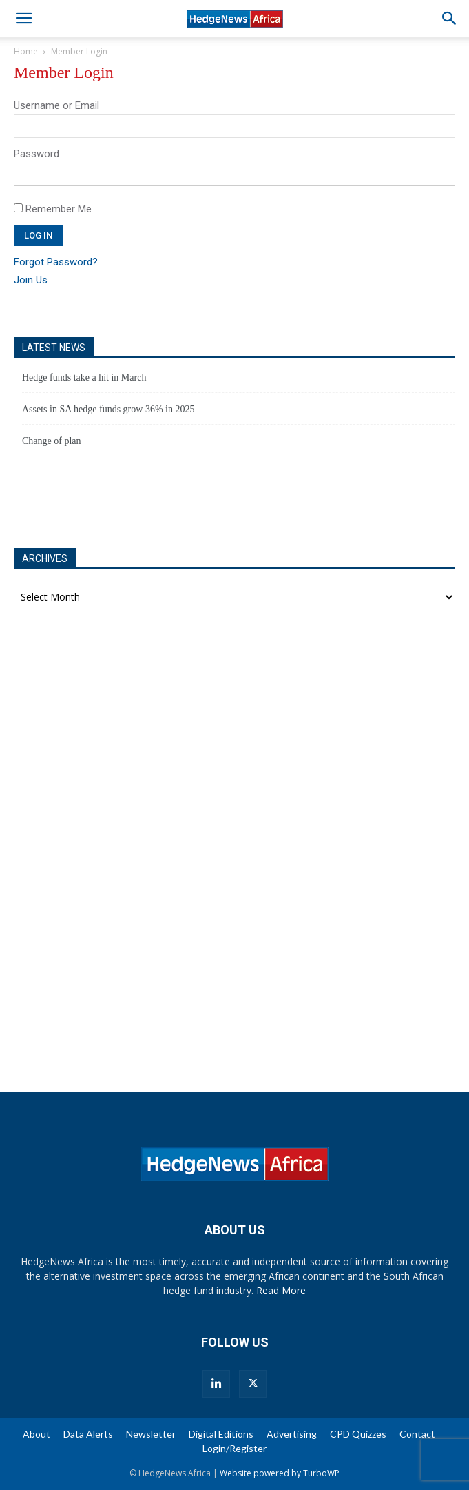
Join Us (31, 280)
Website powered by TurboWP (280, 1473)
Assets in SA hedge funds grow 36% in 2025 (108, 409)
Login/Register (234, 1448)
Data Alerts (88, 1434)
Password (36, 154)
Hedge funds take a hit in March (84, 377)
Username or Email (56, 105)
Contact (417, 1434)
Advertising (292, 1434)
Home (26, 51)
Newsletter (151, 1434)
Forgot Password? (56, 262)
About (36, 1434)
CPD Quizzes (358, 1434)
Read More (281, 1290)
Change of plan (51, 441)
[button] (23, 18)
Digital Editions (221, 1434)
